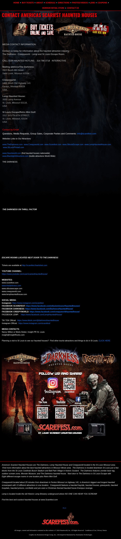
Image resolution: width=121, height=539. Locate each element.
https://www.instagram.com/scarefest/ (34, 323)
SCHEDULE (50, 2)
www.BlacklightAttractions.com (15, 156)
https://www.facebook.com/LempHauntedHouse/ (41, 315)
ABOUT (39, 2)
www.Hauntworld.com (11, 153)
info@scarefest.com (86, 133)
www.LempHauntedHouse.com (97, 144)
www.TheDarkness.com (12, 144)
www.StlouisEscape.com (72, 144)
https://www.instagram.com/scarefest (28, 303)
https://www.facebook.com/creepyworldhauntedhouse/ (55, 312)
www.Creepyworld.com (34, 144)
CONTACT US (73, 8)
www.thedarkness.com (11, 286)
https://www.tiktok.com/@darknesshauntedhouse (38, 320)
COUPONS (102, 2)
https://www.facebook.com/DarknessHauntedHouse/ (49, 309)
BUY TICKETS (28, 2)
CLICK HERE (105, 341)
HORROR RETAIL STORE (53, 8)
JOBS (92, 2)
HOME (16, 2)
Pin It (64, 508)
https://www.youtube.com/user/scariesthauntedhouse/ (24, 274)
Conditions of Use (90, 530)
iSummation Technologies (84, 535)
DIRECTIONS (64, 2)
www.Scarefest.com (52, 144)
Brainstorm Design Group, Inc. (46, 535)
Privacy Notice (102, 530)
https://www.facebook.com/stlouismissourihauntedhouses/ (53, 306)
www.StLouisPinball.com (13, 147)
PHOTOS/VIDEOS (80, 2)
